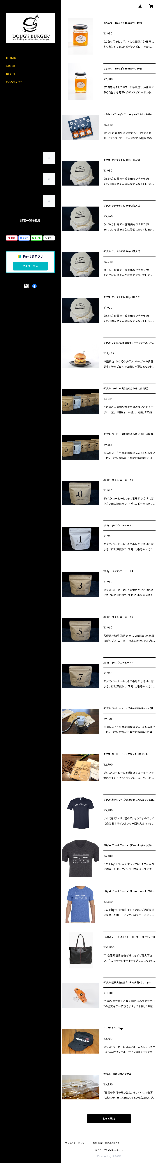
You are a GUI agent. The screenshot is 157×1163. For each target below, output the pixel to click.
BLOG (10, 74)
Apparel (11, 115)
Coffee (10, 126)
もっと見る (109, 1119)
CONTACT (14, 82)
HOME (11, 58)
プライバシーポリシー (76, 1143)
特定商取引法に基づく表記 (106, 1143)
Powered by (109, 1156)
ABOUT (11, 66)
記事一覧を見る (30, 220)
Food (9, 104)
